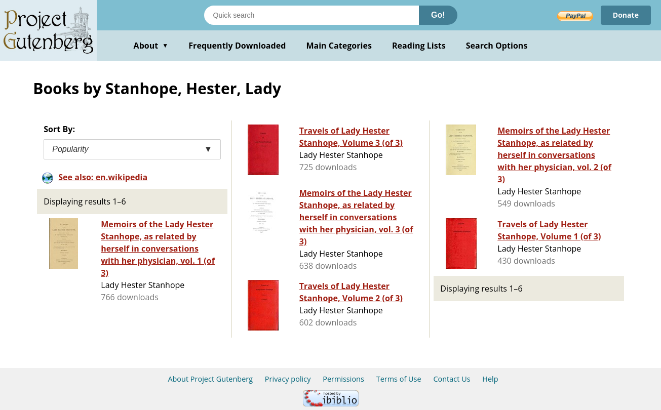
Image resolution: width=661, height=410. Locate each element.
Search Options (497, 45)
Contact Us (451, 379)
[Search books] (311, 15)
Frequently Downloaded (237, 45)
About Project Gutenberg (210, 379)
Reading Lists (419, 45)
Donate (626, 15)
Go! (438, 15)
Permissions (343, 379)
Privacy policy (288, 379)
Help (490, 379)
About (151, 45)
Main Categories (339, 45)
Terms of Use (398, 379)
